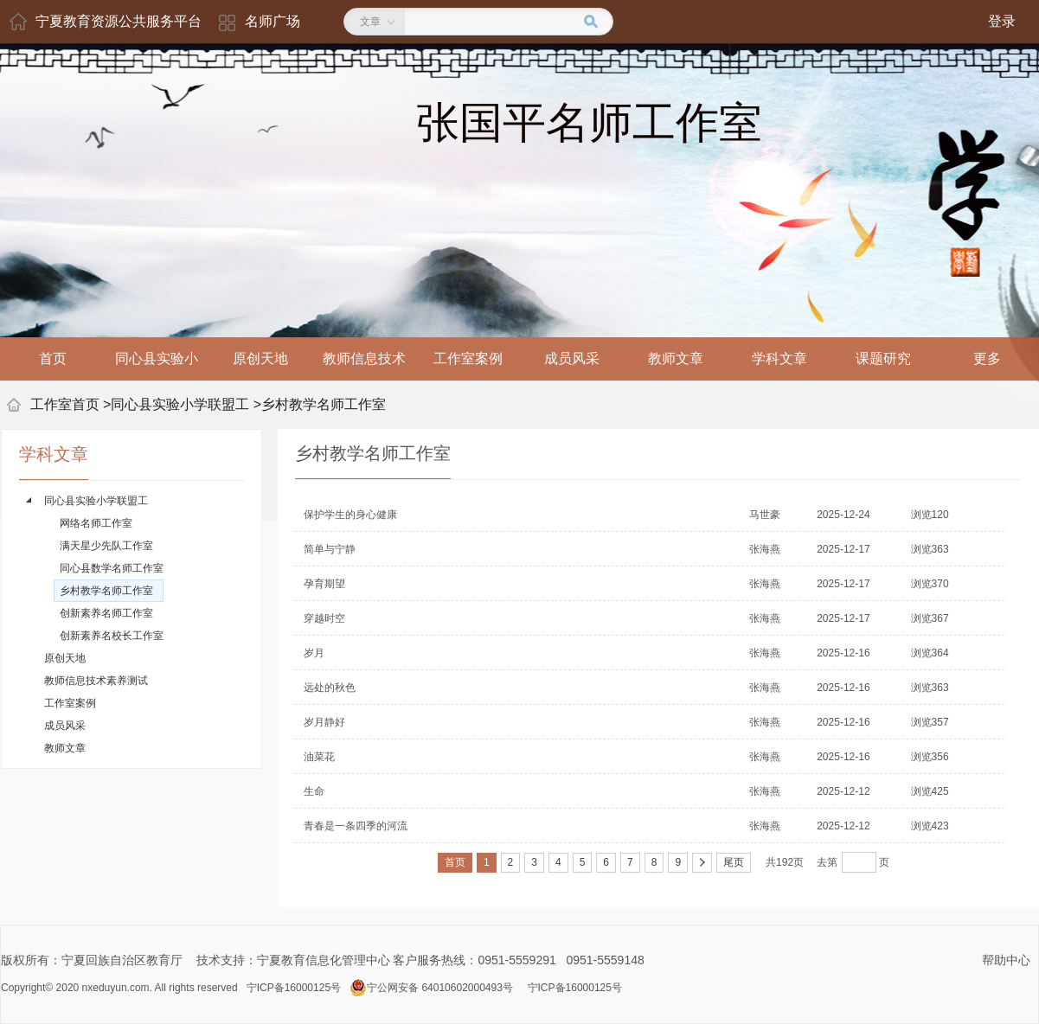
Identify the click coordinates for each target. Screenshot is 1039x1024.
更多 (987, 358)
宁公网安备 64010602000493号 (431, 987)
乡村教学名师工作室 (323, 404)
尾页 (733, 862)
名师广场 (272, 21)
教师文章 (675, 358)
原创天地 (260, 358)
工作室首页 (64, 404)
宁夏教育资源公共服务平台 (118, 21)
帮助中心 (1006, 960)
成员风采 (572, 358)
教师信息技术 (364, 358)
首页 (53, 358)
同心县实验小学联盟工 (180, 404)
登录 (1002, 21)
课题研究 (883, 358)
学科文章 (779, 358)
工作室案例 (468, 358)
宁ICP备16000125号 (294, 988)
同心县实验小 (156, 358)
